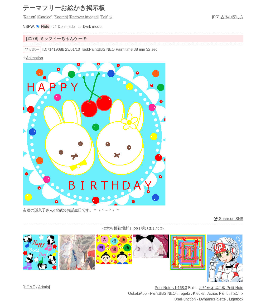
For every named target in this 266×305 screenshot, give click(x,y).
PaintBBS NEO (163, 293)
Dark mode (92, 27)
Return (29, 17)
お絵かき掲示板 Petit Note (221, 288)
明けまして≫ (152, 228)
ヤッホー (31, 49)
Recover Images (84, 17)
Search (61, 17)
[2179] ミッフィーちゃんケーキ (56, 38)
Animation (34, 58)
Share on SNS (228, 219)
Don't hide (66, 27)
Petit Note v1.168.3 (171, 288)
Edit (104, 17)
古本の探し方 (232, 17)
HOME (29, 287)
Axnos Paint (217, 293)
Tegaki (184, 293)
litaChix (237, 293)
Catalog (44, 17)
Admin (43, 287)
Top (135, 228)
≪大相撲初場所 (115, 228)
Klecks (198, 293)
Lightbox (236, 299)
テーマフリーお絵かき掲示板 (64, 7)
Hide (45, 27)
